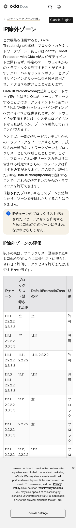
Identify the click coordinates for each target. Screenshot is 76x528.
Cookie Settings (38, 513)
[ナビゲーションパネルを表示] (70, 6)
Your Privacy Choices (50, 487)
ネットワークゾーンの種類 (23, 18)
